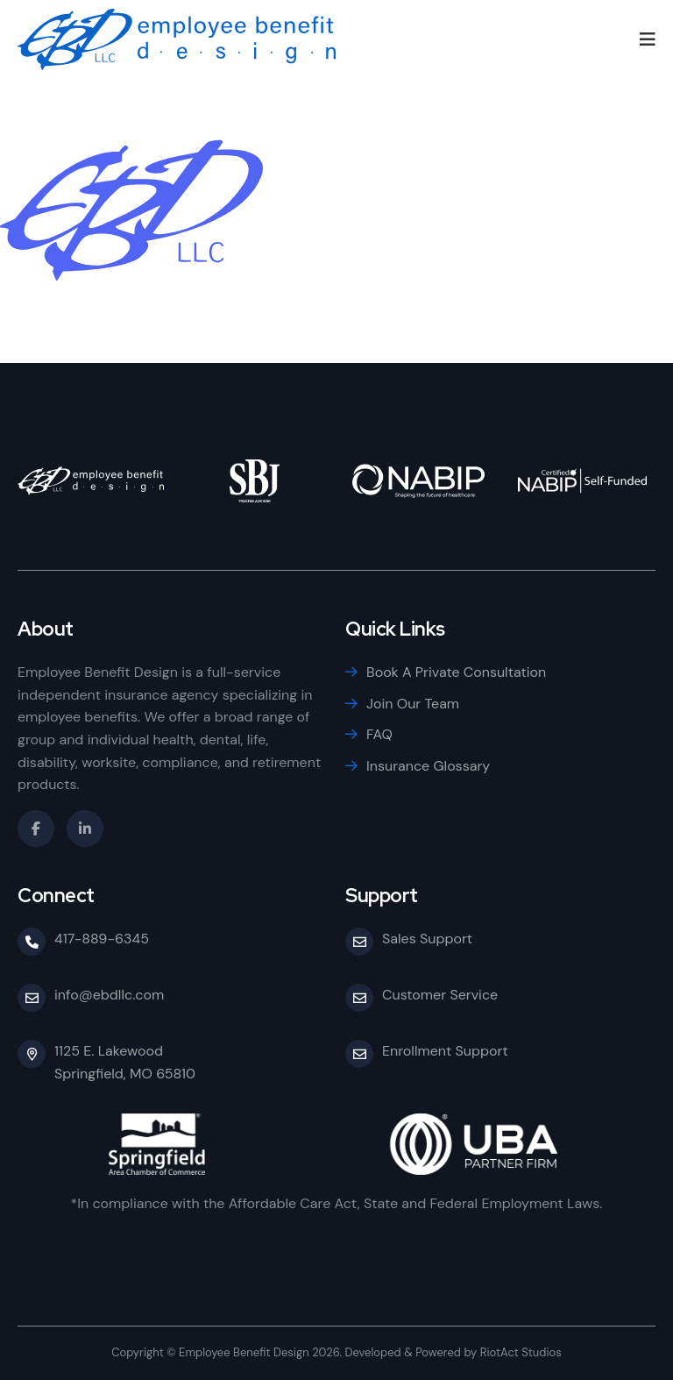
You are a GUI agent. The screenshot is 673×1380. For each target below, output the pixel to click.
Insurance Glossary (428, 766)
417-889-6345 (101, 938)
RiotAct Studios (521, 1352)
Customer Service (440, 994)
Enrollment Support (445, 1051)
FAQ (379, 734)
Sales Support (427, 938)
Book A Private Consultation (456, 672)
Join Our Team (412, 703)
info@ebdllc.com (109, 994)
